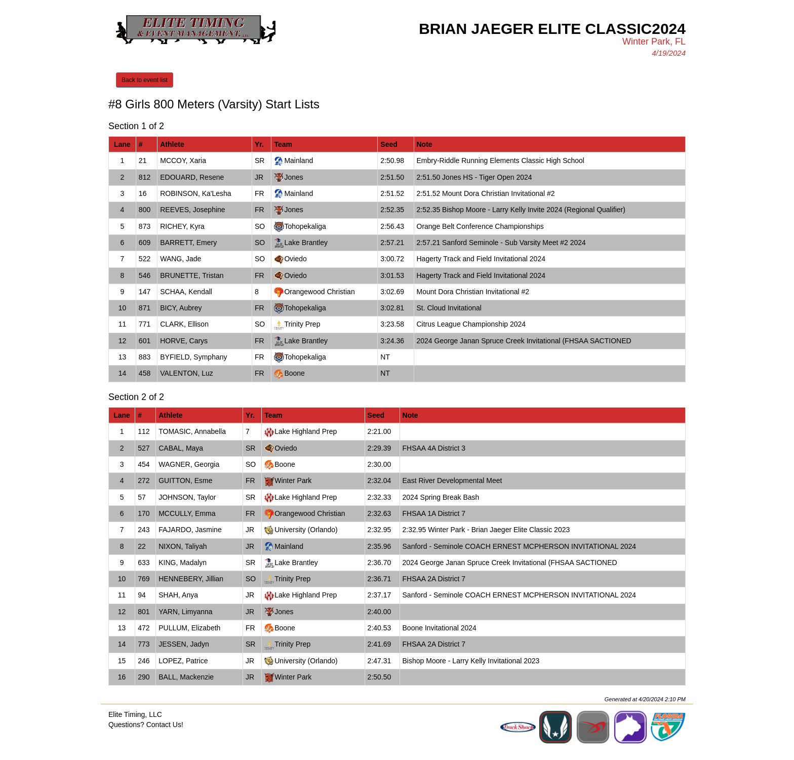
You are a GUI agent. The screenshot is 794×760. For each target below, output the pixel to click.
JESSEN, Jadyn (183, 644)
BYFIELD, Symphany (193, 357)
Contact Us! (164, 725)
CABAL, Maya (180, 448)
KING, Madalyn (182, 562)
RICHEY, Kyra (182, 226)
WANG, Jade (180, 259)
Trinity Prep (302, 324)
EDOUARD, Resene (192, 177)
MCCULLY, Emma (186, 513)
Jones (293, 177)
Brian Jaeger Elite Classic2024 (552, 28)
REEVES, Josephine (192, 210)
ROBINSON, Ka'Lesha (195, 193)
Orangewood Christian (319, 292)
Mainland (298, 160)
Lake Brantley (306, 242)
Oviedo (295, 259)
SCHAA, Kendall (186, 292)
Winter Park (292, 480)
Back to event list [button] (145, 80)
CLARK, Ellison (184, 324)
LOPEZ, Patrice (183, 661)
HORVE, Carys (184, 341)
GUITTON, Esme (185, 480)
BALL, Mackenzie (186, 677)
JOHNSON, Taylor (187, 497)
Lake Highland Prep (305, 431)
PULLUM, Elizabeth (189, 628)
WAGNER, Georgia (188, 464)
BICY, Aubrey (181, 308)
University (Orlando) (305, 530)
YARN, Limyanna (185, 612)
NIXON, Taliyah (182, 546)
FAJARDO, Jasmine (189, 530)
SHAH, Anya (178, 595)
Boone (294, 373)
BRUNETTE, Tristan (191, 275)
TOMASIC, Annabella (192, 431)
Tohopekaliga (305, 226)
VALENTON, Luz (186, 373)
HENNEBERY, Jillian (190, 579)
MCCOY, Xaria (183, 160)
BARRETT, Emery (188, 242)
